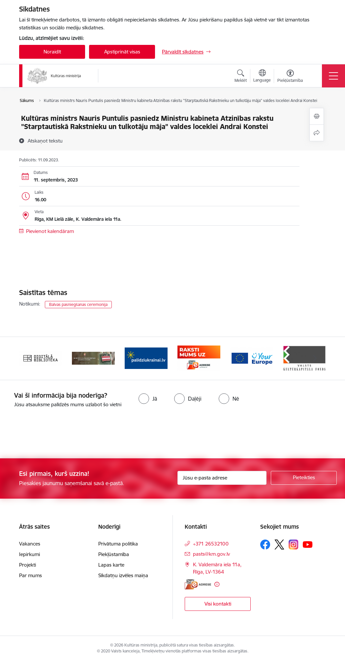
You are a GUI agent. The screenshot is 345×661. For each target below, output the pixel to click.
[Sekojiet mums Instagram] (293, 544)
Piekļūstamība (113, 554)
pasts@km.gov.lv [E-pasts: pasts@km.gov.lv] (211, 554)
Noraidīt (52, 52)
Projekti (27, 565)
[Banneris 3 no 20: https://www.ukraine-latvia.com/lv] (146, 358)
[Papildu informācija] (216, 584)
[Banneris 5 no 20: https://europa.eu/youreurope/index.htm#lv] (251, 358)
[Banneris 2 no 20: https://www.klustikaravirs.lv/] (93, 358)
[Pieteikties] (304, 478)
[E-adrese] (198, 584)
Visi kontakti (217, 604)
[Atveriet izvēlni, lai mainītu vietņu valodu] (262, 76)
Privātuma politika (118, 544)
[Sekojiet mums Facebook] (265, 544)
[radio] (148, 398)
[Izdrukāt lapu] (317, 116)
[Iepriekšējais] (30, 358)
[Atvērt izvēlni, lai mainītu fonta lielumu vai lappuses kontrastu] (290, 77)
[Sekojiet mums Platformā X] (279, 544)
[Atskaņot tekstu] (45, 141)
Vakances (29, 544)
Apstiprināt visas (122, 52)
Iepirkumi (29, 554)
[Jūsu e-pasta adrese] (222, 478)
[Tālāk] (315, 358)
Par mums (30, 575)
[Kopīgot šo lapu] (317, 133)
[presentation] (55, 433)
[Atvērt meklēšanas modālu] (240, 77)
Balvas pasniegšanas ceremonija (78, 304)
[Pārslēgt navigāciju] (333, 75)
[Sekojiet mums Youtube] (308, 544)
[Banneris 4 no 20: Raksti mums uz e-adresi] (198, 358)
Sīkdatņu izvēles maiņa (123, 575)
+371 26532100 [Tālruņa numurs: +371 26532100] (211, 544)
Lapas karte (111, 565)
